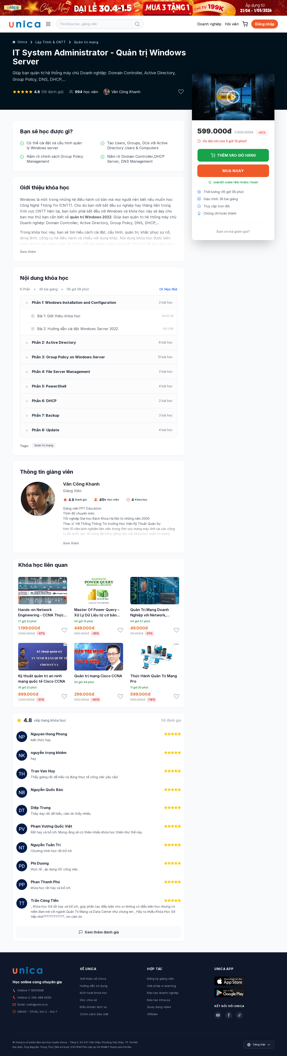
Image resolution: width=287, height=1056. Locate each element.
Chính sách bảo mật (94, 1014)
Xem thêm (28, 252)
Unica (20, 42)
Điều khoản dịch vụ (93, 1007)
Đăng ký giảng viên (160, 978)
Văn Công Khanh (125, 92)
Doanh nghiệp (209, 24)
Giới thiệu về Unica (93, 978)
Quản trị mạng (86, 42)
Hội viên (232, 24)
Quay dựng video (159, 1007)
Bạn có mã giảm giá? (233, 231)
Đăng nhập (264, 24)
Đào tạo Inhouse (158, 1000)
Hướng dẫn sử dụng (93, 986)
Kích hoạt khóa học (93, 993)
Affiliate (152, 1014)
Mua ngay (233, 171)
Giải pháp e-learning (161, 986)
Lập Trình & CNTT (50, 42)
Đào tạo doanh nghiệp (162, 993)
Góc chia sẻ (88, 1000)
